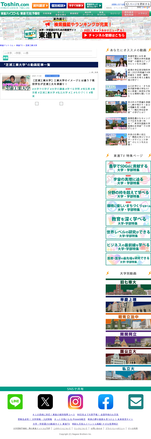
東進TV (19, 45)
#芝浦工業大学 (46, 92)
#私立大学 (62, 92)
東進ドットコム (7, 45)
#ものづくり (81, 92)
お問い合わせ (96, 428)
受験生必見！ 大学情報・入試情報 (35, 419)
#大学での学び (40, 88)
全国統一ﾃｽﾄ (116, 4)
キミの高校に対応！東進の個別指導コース (53, 414)
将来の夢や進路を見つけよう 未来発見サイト (110, 419)
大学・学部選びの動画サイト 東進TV (51, 424)
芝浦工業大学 (31, 45)
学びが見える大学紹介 (52, 76)
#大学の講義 (57, 88)
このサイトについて (62, 428)
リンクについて (81, 428)
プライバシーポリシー (115, 428)
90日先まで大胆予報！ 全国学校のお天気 (97, 414)
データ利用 (133, 428)
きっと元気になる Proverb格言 (69, 419)
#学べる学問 (72, 88)
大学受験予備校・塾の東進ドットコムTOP (31, 428)
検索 (5, 58)
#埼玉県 (85, 88)
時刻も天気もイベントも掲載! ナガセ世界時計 (95, 424)
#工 (71, 92)
